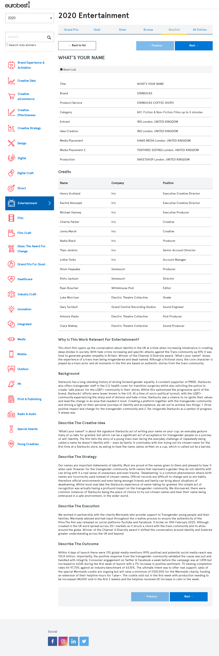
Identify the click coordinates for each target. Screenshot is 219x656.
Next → (193, 45)
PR (19, 384)
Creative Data (26, 81)
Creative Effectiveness (26, 112)
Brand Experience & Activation (31, 65)
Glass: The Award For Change (31, 249)
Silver (122, 30)
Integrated (24, 324)
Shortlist (174, 30)
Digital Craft (25, 173)
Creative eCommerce (26, 96)
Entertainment (27, 203)
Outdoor (23, 369)
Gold (97, 30)
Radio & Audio (26, 414)
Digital (22, 158)
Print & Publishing (29, 399)
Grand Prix (71, 30)
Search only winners (20, 45)
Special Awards (27, 429)
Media (21, 339)
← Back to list (77, 45)
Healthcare (24, 279)
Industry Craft (27, 294)
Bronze (148, 30)
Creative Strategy (29, 128)
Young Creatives (28, 444)
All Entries (200, 30)
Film (20, 218)
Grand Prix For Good (31, 264)
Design (21, 143)
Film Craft (24, 233)
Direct (21, 188)
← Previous (155, 45)
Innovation (24, 309)
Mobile (21, 354)
